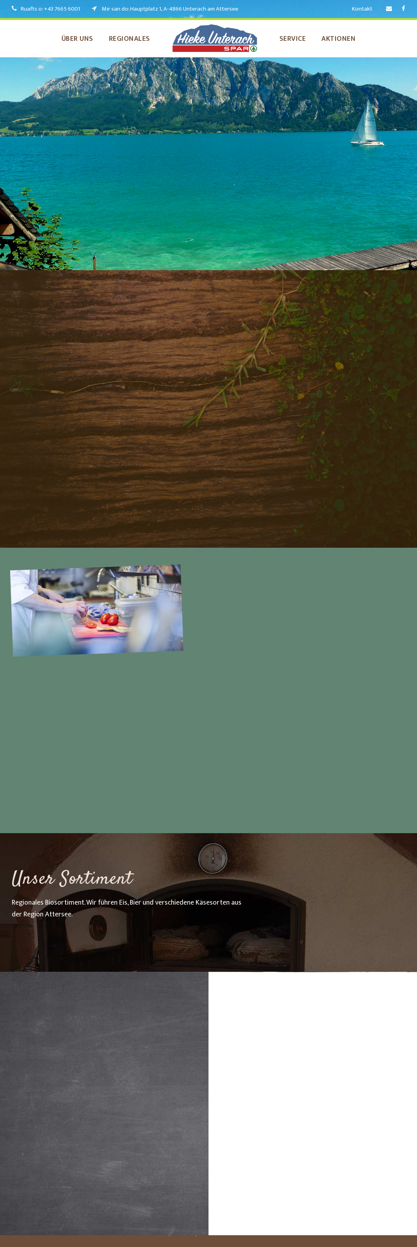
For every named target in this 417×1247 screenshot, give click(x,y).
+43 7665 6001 (65, 8)
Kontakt (362, 8)
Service (297, 39)
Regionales (127, 39)
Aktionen (348, 39)
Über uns (68, 39)
